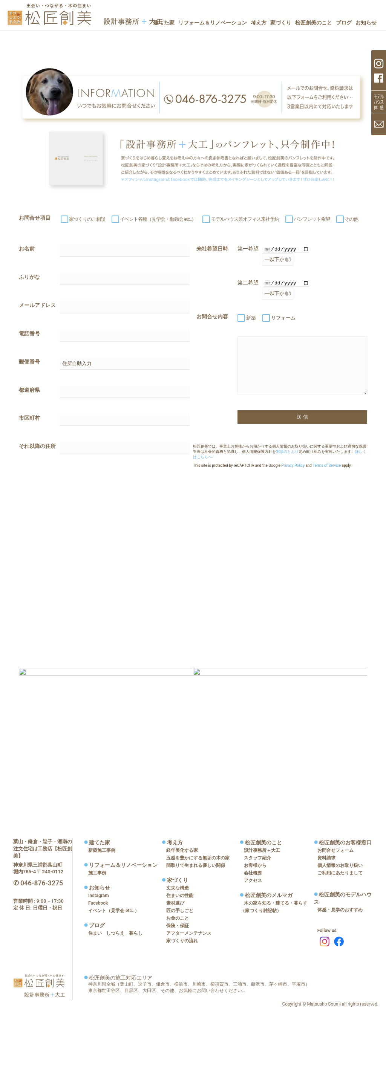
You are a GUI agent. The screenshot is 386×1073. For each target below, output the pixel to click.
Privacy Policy (293, 465)
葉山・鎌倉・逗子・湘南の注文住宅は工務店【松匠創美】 (42, 848)
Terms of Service (326, 465)
